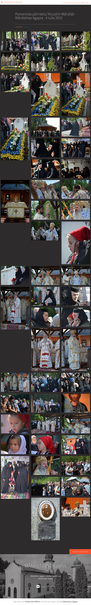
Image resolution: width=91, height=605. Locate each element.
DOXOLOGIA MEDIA (32, 601)
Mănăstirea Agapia (13, 2)
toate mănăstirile (80, 551)
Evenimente (66, 3)
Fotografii (83, 3)
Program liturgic (76, 3)
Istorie (70, 3)
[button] (15, 41)
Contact (87, 3)
